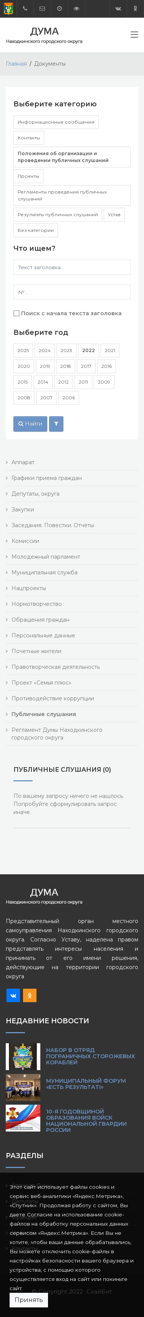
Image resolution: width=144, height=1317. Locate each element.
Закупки (23, 509)
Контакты (29, 138)
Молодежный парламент (46, 556)
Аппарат (23, 462)
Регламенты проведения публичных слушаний (62, 195)
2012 (63, 382)
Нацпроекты (29, 588)
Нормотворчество (37, 604)
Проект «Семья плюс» (41, 682)
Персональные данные (43, 635)
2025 (23, 350)
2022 (88, 350)
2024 (45, 350)
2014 (43, 382)
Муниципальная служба (45, 572)
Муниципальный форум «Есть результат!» (86, 1083)
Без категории (36, 230)
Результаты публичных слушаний (58, 214)
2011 (83, 382)
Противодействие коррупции (53, 698)
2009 (104, 382)
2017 (86, 366)
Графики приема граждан (47, 478)
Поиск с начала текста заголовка (71, 313)
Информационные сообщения (56, 122)
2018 (65, 366)
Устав (114, 214)
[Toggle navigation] (134, 36)
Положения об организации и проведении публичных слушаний (63, 157)
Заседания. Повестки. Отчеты (53, 525)
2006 (69, 397)
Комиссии (25, 541)
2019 (45, 366)
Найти (30, 423)
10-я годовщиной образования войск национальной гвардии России (86, 1120)
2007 (46, 397)
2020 (24, 366)
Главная (16, 63)
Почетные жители (36, 651)
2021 (110, 350)
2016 (106, 366)
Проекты (28, 176)
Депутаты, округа (36, 493)
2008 (24, 397)
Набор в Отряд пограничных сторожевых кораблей (90, 1056)
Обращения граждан (41, 619)
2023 (66, 350)
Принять (29, 1300)
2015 (23, 382)
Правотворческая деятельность (56, 666)
